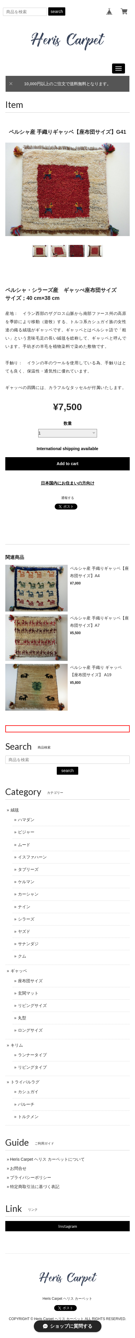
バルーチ (26, 1104)
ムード (24, 844)
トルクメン (28, 1116)
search (57, 11)
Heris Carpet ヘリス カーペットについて (47, 1159)
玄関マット (28, 993)
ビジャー (26, 832)
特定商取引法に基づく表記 (34, 1186)
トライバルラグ (25, 1082)
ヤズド (24, 931)
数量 (68, 423)
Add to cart (68, 463)
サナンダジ (28, 943)
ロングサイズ (30, 1030)
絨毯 (15, 810)
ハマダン (26, 819)
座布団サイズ (30, 980)
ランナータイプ (32, 1055)
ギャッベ (19, 970)
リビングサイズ (32, 1005)
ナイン (24, 906)
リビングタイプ (32, 1067)
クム (22, 956)
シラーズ (26, 919)
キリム (17, 1045)
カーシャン (28, 894)
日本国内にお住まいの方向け (67, 483)
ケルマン (26, 881)
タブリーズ (28, 869)
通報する (67, 498)
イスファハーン (32, 857)
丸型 (22, 1017)
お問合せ (18, 1168)
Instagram (67, 1226)
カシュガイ (28, 1091)
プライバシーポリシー (30, 1177)
